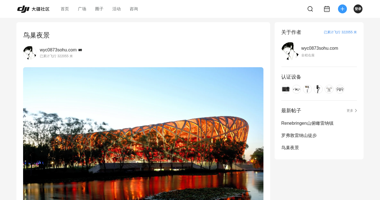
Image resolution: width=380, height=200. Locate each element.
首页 (65, 8)
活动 (116, 8)
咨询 (134, 8)
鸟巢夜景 (290, 147)
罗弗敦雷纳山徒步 (299, 135)
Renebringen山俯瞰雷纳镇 (307, 123)
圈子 (99, 8)
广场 (82, 8)
